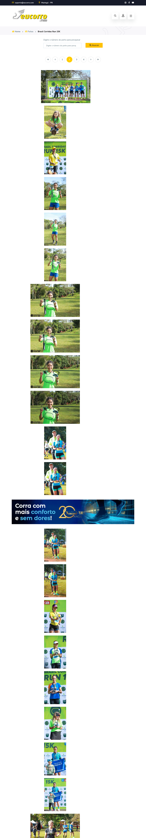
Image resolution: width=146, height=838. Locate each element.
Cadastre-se (80, 803)
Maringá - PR (47, 2)
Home (16, 31)
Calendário (80, 762)
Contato (15, 815)
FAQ (14, 803)
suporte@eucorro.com (23, 2)
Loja (77, 767)
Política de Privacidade (131, 833)
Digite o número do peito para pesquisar (61, 39)
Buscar (94, 45)
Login (77, 797)
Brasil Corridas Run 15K (51, 31)
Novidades (17, 809)
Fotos (30, 31)
